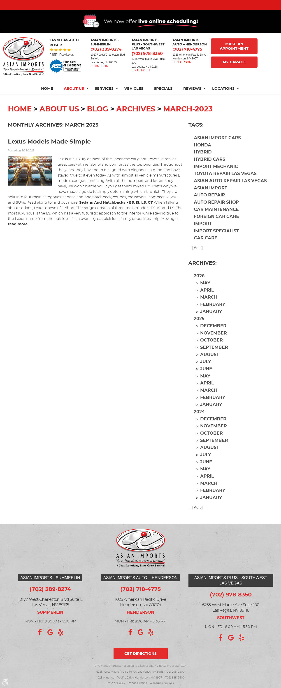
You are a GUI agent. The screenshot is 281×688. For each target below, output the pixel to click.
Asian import (210, 195)
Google (50, 632)
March (208, 305)
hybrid (203, 160)
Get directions (140, 653)
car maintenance (216, 217)
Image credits (137, 683)
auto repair (209, 202)
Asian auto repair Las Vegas (230, 188)
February (212, 312)
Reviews (192, 96)
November (213, 341)
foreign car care (216, 224)
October (211, 348)
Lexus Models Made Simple (49, 149)
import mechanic (216, 174)
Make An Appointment (234, 54)
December (213, 333)
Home (47, 96)
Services (104, 96)
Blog (97, 116)
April (207, 298)
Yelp (60, 632)
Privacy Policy (116, 683)
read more (18, 231)
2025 (199, 326)
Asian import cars (217, 145)
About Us (74, 96)
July (205, 369)
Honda (202, 153)
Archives (135, 116)
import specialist (216, 238)
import (203, 231)
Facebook (40, 632)
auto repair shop (216, 210)
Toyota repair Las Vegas (225, 181)
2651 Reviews (62, 62)
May (205, 290)
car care (205, 245)
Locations (223, 96)
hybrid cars (209, 167)
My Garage (234, 69)
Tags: (196, 132)
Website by (162, 683)
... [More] (195, 255)
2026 (199, 283)
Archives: (202, 270)
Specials (163, 96)
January (211, 319)
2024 (199, 419)
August (209, 362)
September (214, 355)
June (206, 376)
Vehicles (133, 96)
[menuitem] (49, 96)
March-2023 (188, 116)
